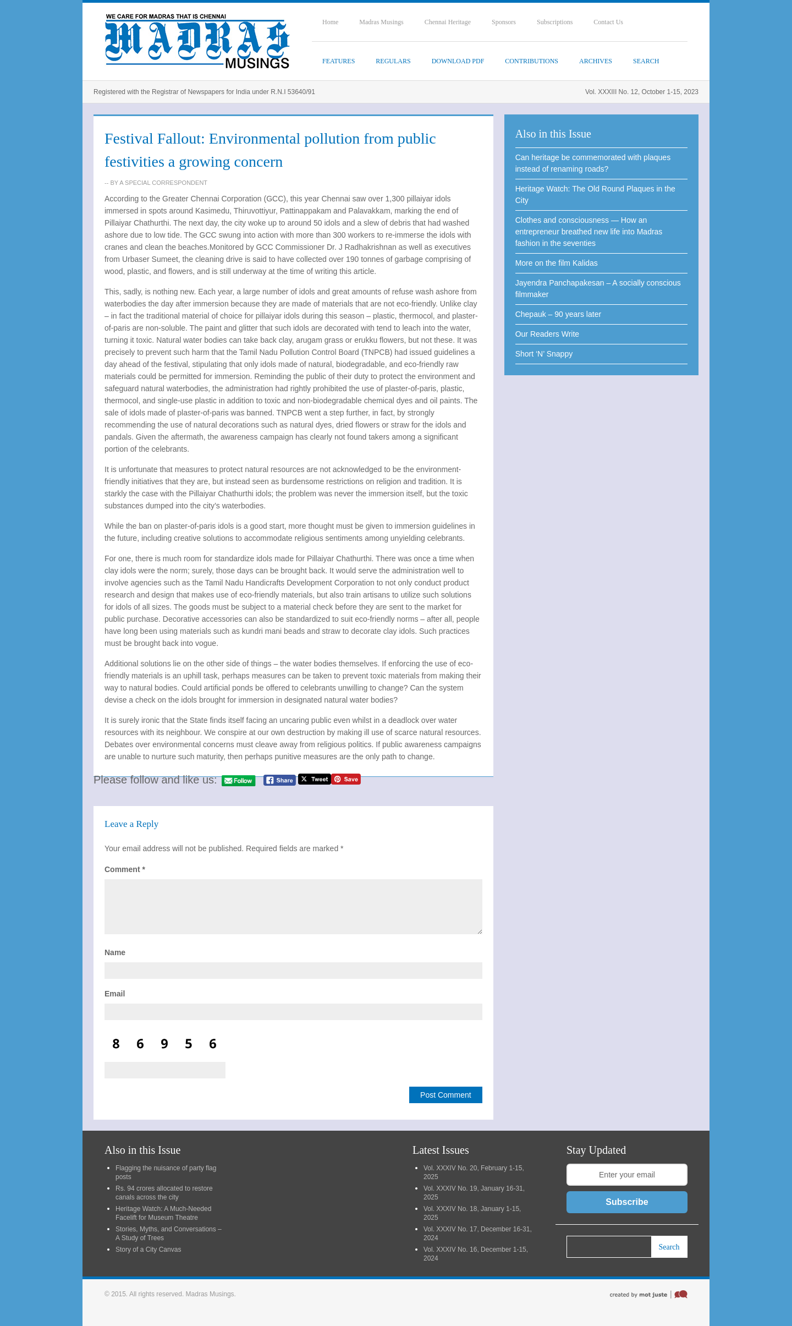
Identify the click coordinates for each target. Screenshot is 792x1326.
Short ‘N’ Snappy (544, 353)
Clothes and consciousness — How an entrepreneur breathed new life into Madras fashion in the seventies (589, 232)
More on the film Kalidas (556, 263)
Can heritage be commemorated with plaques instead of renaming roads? (593, 163)
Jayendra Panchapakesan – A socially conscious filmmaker (598, 288)
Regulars (393, 61)
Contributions (531, 61)
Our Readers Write (547, 334)
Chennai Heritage (448, 22)
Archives (595, 61)
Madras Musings (381, 22)
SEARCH (646, 61)
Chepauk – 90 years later (558, 314)
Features (338, 61)
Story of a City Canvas (148, 1249)
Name (115, 952)
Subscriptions (555, 22)
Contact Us (608, 22)
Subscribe (627, 1202)
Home (330, 22)
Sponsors (504, 22)
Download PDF (458, 61)
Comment (125, 869)
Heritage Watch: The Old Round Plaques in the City (595, 194)
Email (115, 993)
